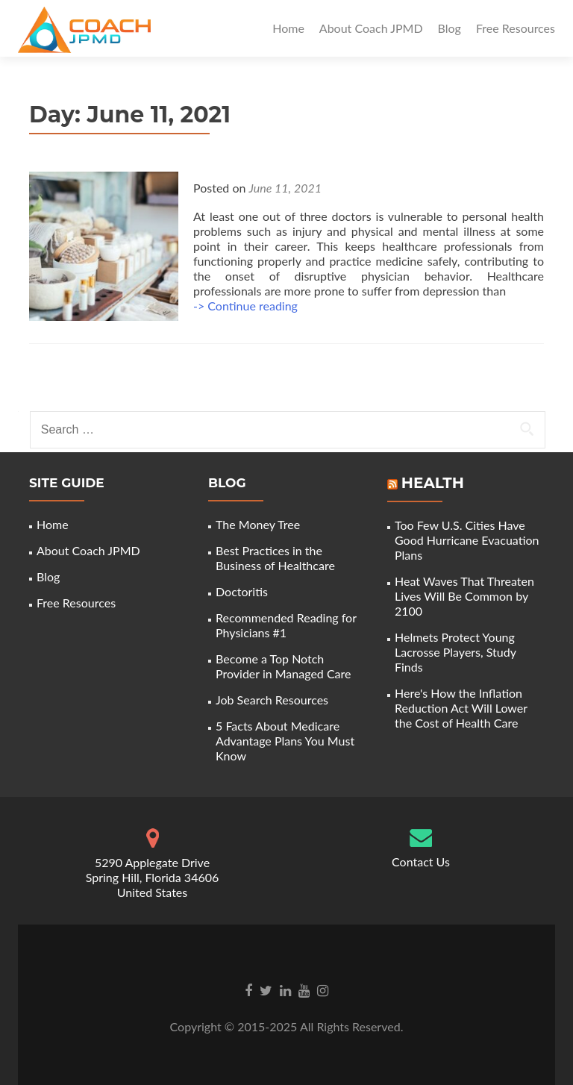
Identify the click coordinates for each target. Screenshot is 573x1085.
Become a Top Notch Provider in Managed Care (283, 666)
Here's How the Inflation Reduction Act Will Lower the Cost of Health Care (461, 708)
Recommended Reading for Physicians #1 (286, 625)
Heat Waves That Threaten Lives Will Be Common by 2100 (464, 596)
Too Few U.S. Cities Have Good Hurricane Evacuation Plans (467, 540)
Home (288, 28)
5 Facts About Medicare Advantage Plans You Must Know (285, 741)
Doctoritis (242, 591)
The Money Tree (258, 524)
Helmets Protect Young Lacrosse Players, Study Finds (455, 652)
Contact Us (421, 861)
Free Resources (515, 28)
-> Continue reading (245, 305)
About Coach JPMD (371, 28)
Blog (449, 28)
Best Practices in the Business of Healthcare (275, 557)
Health (432, 483)
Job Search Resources (272, 699)
